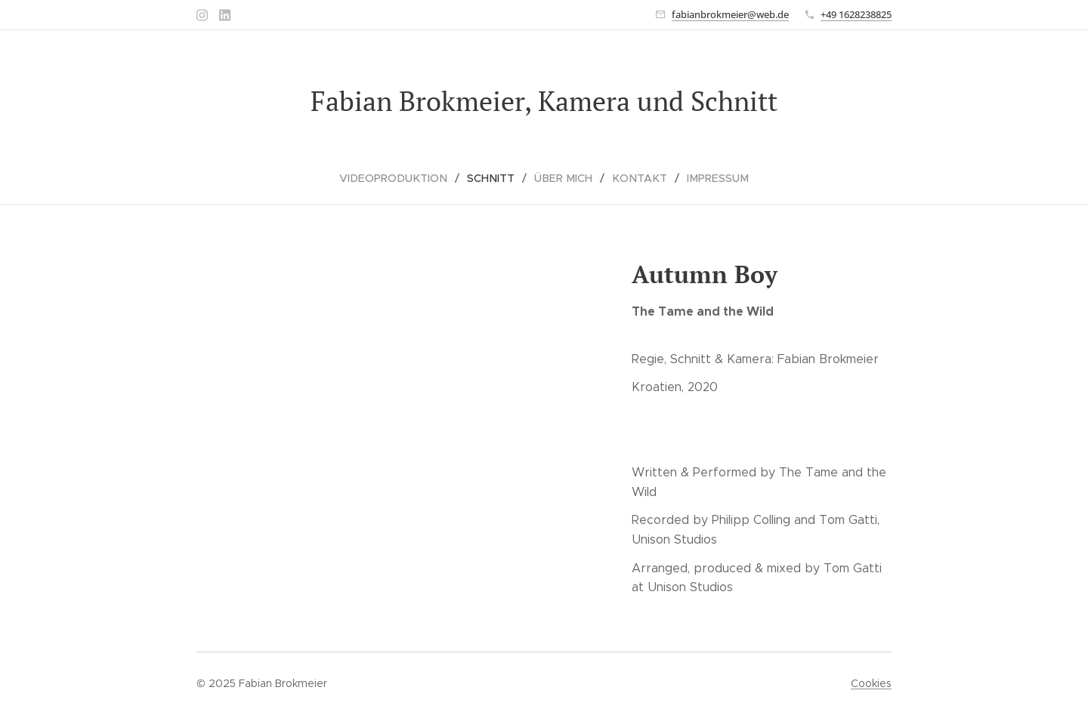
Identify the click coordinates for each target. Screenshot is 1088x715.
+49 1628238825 (856, 14)
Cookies (871, 683)
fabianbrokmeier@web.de (730, 14)
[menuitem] (403, 178)
